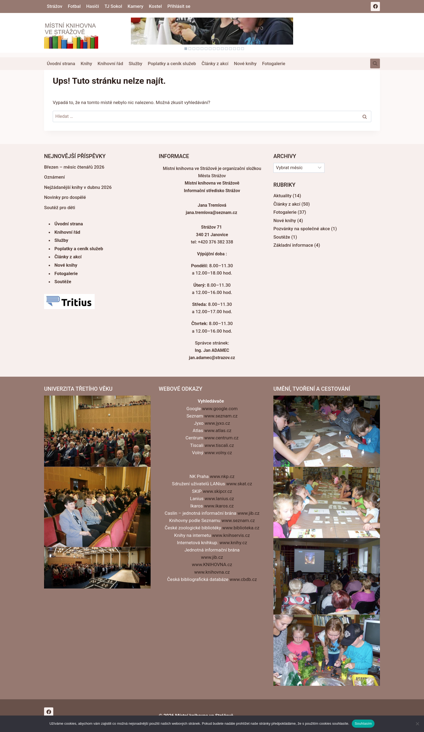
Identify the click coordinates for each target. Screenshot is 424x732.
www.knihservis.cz (231, 535)
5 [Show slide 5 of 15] (202, 48)
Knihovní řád (110, 63)
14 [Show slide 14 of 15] (238, 48)
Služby (135, 63)
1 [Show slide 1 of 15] (185, 48)
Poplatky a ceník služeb (172, 63)
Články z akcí (214, 63)
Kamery (135, 6)
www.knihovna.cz (212, 572)
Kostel (155, 6)
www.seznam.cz (220, 416)
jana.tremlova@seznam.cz (211, 212)
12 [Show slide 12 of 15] (230, 48)
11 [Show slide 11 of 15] (226, 48)
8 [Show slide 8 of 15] (214, 48)
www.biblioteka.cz (240, 527)
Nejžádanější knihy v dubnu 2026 (78, 187)
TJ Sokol (113, 6)
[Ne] (417, 723)
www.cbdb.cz (243, 579)
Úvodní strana (61, 63)
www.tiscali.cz (219, 445)
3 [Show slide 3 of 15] (194, 48)
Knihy (86, 63)
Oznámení (54, 177)
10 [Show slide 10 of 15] (222, 48)
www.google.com (219, 408)
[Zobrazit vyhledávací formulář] (375, 63)
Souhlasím (363, 723)
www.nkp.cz (222, 476)
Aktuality (282, 195)
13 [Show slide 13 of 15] (234, 48)
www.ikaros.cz (219, 506)
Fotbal (74, 6)
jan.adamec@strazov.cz (212, 357)
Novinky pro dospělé (65, 197)
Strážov (54, 6)
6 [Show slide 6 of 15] (206, 48)
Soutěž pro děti (59, 207)
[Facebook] (375, 6)
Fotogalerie (273, 63)
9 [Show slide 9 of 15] (218, 48)
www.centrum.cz (221, 437)
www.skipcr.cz (217, 491)
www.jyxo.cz (217, 423)
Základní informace (293, 245)
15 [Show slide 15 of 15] (242, 48)
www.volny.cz (218, 452)
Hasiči (92, 6)
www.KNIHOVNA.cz (212, 564)
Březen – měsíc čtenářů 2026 (74, 167)
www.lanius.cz (219, 498)
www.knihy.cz (233, 542)
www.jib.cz (248, 513)
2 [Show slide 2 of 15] (189, 48)
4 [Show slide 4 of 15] (198, 48)
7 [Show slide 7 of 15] (210, 48)
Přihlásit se (178, 6)
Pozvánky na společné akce (301, 228)
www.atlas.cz (217, 430)
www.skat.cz (239, 483)
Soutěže (62, 281)
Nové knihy (245, 63)
